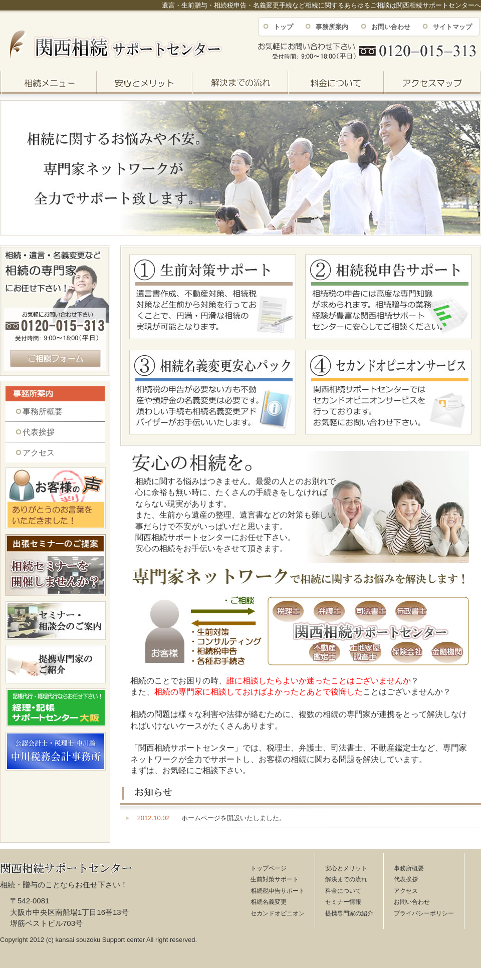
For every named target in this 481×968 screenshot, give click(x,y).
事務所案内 (332, 27)
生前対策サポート (275, 879)
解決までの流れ (346, 879)
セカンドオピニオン (278, 913)
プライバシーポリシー (424, 913)
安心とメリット (346, 868)
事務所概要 (43, 411)
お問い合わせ (390, 27)
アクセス (39, 452)
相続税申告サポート (278, 890)
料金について (343, 890)
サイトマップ (452, 27)
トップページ (269, 868)
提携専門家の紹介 (349, 913)
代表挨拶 (39, 432)
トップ (283, 27)
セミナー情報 (343, 901)
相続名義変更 (269, 901)
